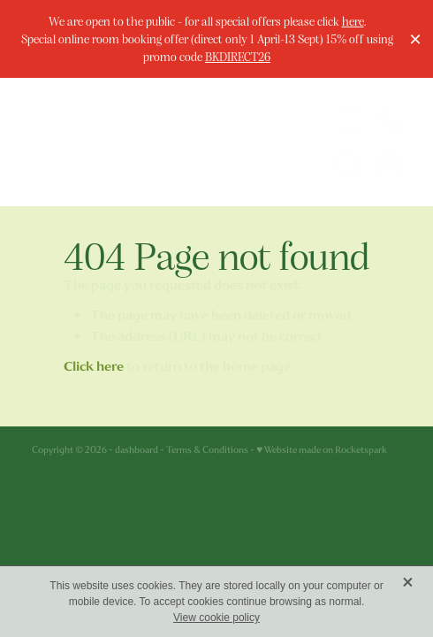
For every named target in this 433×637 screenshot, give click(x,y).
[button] (348, 163)
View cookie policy (216, 617)
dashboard (136, 450)
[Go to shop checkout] (390, 163)
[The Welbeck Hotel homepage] (165, 141)
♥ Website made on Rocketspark (321, 450)
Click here (94, 366)
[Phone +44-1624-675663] (390, 120)
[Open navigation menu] (348, 120)
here (353, 20)
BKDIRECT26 (237, 56)
